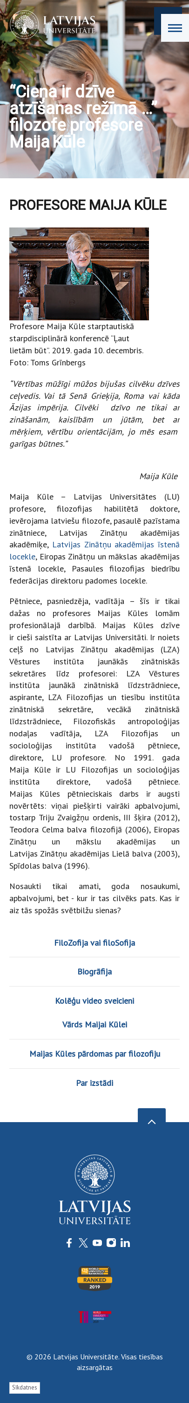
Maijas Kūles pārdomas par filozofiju (94, 1053)
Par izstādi (94, 1083)
